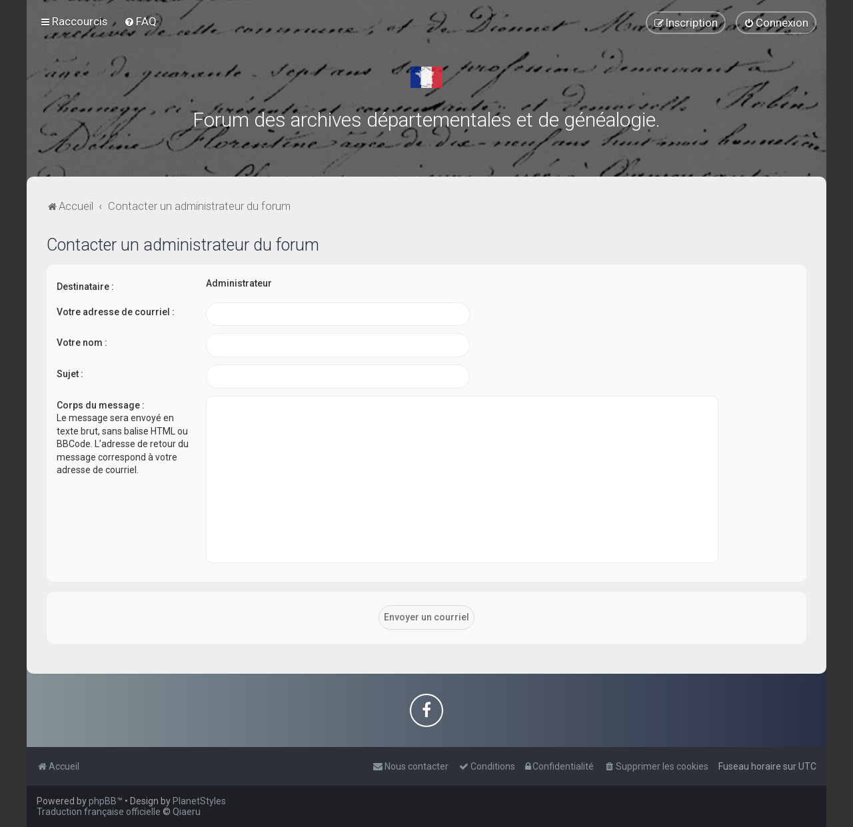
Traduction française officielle (99, 811)
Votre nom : (82, 342)
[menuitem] (140, 21)
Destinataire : (85, 286)
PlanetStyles (199, 801)
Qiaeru (187, 811)
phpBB (103, 801)
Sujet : (70, 374)
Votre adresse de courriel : (116, 312)
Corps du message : (101, 405)
